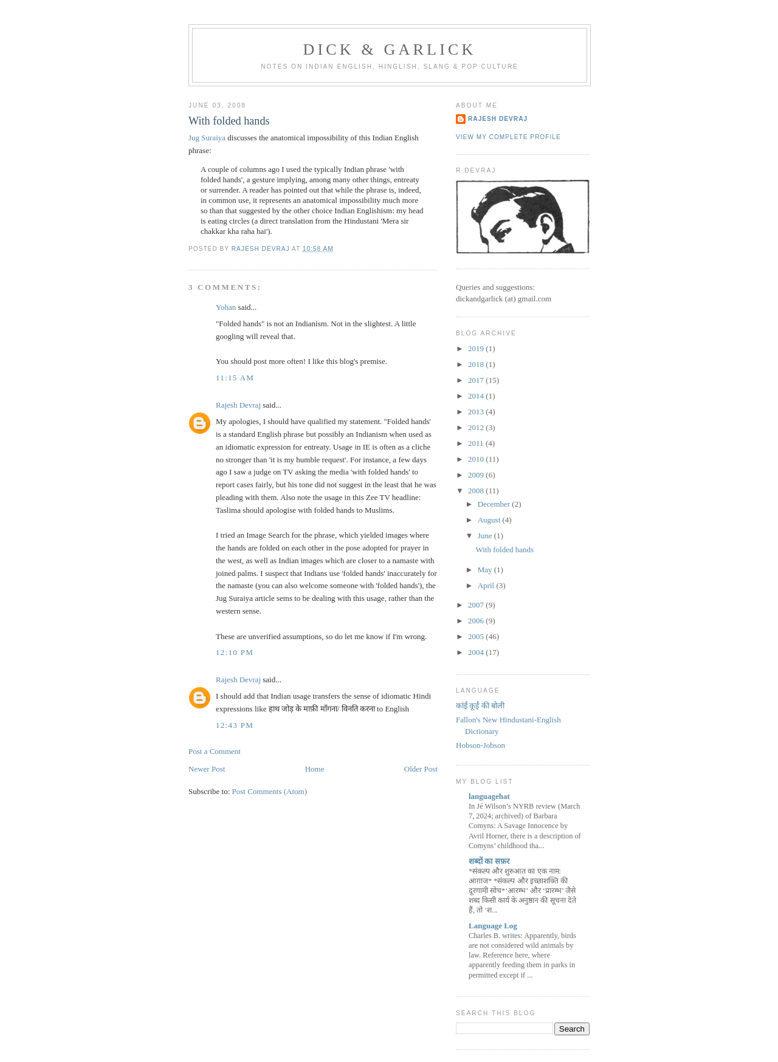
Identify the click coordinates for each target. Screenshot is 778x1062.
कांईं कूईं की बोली (480, 705)
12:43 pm (234, 725)
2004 (477, 652)
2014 (477, 395)
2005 (477, 636)
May (486, 569)
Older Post (421, 768)
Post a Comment (214, 751)
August (490, 519)
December (495, 504)
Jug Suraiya (206, 137)
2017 (477, 380)
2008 (477, 490)
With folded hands (504, 549)
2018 (477, 364)
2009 (477, 474)
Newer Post (206, 768)
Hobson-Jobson (480, 745)
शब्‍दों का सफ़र (489, 861)
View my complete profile (508, 137)
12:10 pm (234, 652)
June (486, 535)
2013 (477, 411)
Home (315, 768)
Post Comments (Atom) (270, 791)
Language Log (493, 925)
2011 (477, 443)
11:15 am (235, 377)
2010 (477, 459)
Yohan (226, 307)
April (487, 585)
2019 (477, 348)
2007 (477, 604)
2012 (477, 427)
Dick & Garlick (389, 49)
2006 (477, 620)
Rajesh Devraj (238, 404)
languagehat (489, 796)
